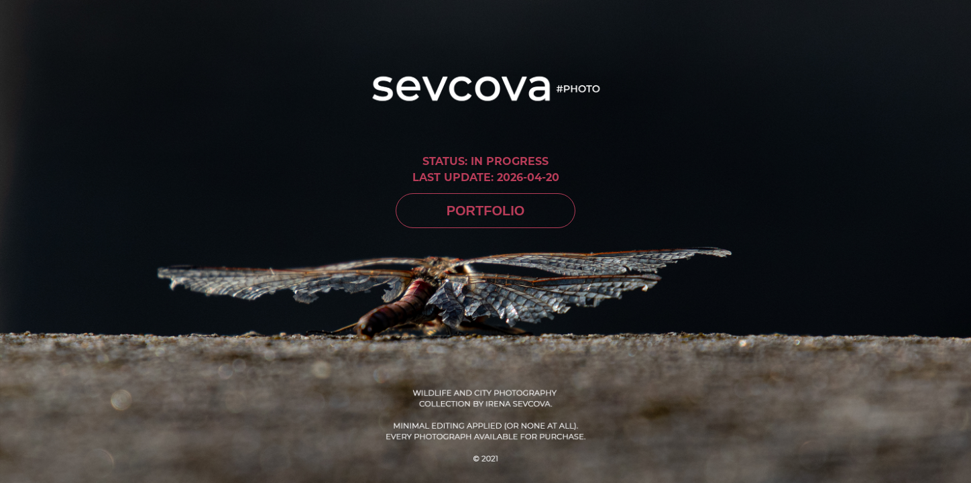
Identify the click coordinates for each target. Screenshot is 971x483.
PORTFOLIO (486, 210)
